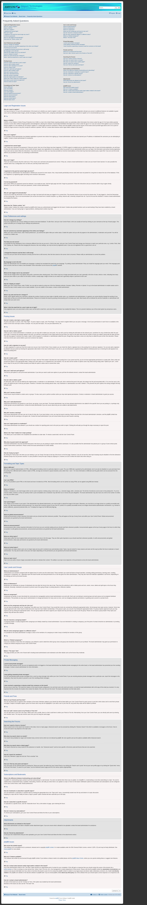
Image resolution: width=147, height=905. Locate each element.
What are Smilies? (8, 90)
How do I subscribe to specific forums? (73, 73)
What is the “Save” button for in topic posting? (15, 78)
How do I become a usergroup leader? (73, 32)
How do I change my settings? (11, 44)
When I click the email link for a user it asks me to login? (18, 57)
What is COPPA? (8, 28)
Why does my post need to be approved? (14, 80)
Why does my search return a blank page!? (74, 61)
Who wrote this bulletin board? (71, 87)
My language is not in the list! (11, 50)
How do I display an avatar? (11, 54)
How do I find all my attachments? (71, 82)
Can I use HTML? (8, 88)
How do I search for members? (71, 63)
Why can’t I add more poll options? (12, 69)
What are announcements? (11, 95)
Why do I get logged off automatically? (13, 37)
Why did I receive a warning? (11, 75)
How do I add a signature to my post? (13, 65)
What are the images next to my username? (15, 52)
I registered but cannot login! (11, 31)
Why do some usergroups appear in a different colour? (77, 34)
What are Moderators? (69, 28)
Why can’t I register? (9, 29)
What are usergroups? (69, 29)
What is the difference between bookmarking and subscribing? (78, 70)
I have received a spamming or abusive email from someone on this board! (82, 46)
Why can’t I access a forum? (11, 72)
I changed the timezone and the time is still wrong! (16, 49)
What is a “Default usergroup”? (71, 36)
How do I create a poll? (10, 67)
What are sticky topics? (10, 96)
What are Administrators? (69, 26)
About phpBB (7, 849)
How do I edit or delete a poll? (11, 70)
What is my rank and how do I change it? (14, 55)
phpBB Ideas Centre (77, 858)
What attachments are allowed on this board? (74, 80)
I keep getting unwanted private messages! (74, 44)
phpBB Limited (50, 847)
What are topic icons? (9, 99)
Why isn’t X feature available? (70, 89)
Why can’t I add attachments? (11, 73)
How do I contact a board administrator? (73, 92)
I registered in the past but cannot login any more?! (16, 34)
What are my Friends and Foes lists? (72, 51)
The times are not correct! (10, 47)
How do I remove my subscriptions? (72, 75)
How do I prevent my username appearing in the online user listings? (21, 46)
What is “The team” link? (69, 37)
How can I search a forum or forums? (72, 58)
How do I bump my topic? (10, 81)
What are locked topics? (10, 98)
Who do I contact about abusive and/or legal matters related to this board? (81, 90)
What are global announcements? (12, 93)
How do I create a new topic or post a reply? (15, 62)
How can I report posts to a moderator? (14, 76)
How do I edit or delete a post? (11, 64)
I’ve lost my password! (9, 36)
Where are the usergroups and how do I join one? (75, 31)
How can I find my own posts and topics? (73, 64)
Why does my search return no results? (73, 60)
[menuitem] (14, 13)
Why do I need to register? (10, 26)
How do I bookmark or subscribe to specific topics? (76, 72)
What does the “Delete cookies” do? (13, 39)
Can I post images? (9, 91)
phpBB (54, 265)
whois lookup (7, 869)
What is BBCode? (8, 87)
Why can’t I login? (8, 32)
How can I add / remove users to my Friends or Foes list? (77, 53)
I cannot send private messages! (71, 43)
